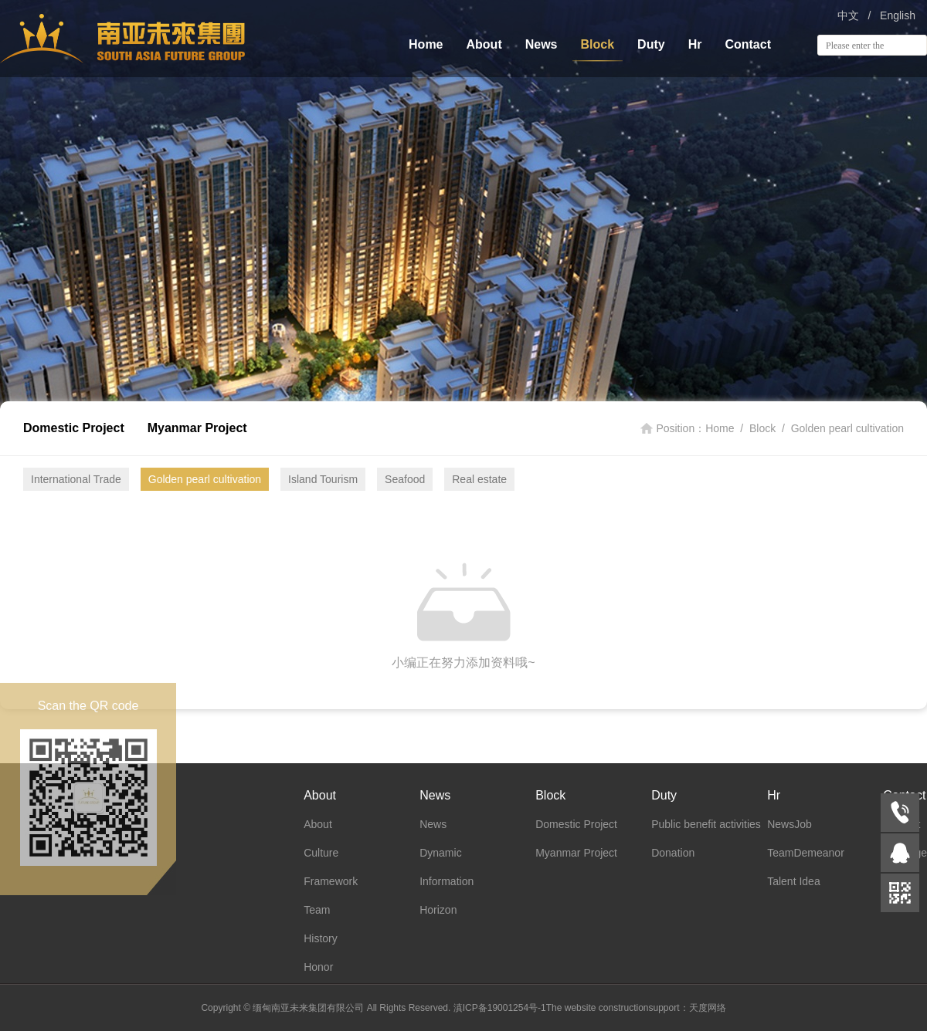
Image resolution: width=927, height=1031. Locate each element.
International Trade (76, 479)
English (897, 15)
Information (446, 881)
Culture (321, 853)
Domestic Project (73, 427)
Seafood (405, 479)
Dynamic (440, 853)
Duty (651, 44)
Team (317, 910)
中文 (848, 15)
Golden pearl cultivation (847, 428)
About (484, 44)
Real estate (479, 479)
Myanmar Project (197, 427)
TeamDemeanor (805, 853)
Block (598, 44)
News (541, 44)
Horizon (438, 910)
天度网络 (707, 1007)
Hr (695, 44)
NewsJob (789, 824)
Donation (672, 853)
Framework (331, 881)
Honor (318, 967)
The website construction (597, 1007)
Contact (748, 44)
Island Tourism (323, 479)
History (321, 938)
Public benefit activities (706, 824)
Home (426, 44)
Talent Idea (793, 881)
